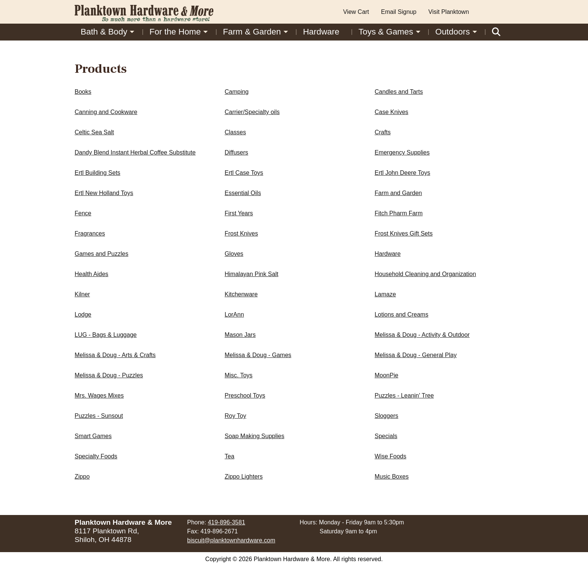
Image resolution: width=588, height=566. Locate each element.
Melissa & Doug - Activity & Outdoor (422, 335)
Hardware (321, 31)
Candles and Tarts (399, 92)
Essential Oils (243, 193)
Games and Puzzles (101, 254)
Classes (235, 132)
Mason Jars (240, 335)
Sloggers (386, 416)
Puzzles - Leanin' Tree (404, 395)
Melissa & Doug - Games (258, 355)
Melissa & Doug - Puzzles (109, 375)
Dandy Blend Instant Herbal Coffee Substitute (135, 152)
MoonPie (386, 375)
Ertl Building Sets (97, 173)
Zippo (82, 476)
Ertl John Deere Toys (402, 173)
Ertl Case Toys (244, 173)
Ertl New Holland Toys (104, 193)
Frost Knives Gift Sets (404, 233)
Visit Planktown (448, 12)
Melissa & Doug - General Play (416, 355)
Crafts (383, 132)
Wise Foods (390, 456)
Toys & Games (385, 31)
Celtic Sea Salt (94, 132)
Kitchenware (241, 294)
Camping (237, 92)
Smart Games (93, 436)
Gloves (234, 254)
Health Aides (91, 274)
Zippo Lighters (243, 476)
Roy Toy (235, 416)
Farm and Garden (398, 193)
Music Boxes (392, 476)
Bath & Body (104, 31)
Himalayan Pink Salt (251, 274)
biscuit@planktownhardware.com (231, 540)
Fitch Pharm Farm (399, 213)
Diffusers (236, 152)
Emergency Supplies (402, 152)
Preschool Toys (245, 395)
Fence (83, 213)
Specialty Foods (96, 456)
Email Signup (398, 12)
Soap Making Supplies (254, 436)
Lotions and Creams (401, 314)
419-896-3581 (226, 522)
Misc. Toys (238, 375)
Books (83, 92)
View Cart (356, 12)
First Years (239, 213)
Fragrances (90, 233)
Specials (386, 436)
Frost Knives (241, 233)
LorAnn (234, 314)
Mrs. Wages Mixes (99, 395)
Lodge (83, 314)
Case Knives (391, 112)
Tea (229, 456)
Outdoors (452, 31)
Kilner (82, 294)
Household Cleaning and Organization (425, 274)
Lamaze (385, 294)
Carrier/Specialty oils (252, 112)
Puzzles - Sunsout (99, 416)
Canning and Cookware (106, 112)
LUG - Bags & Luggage (105, 335)
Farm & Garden (252, 31)
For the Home (175, 31)
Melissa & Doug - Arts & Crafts (115, 355)
